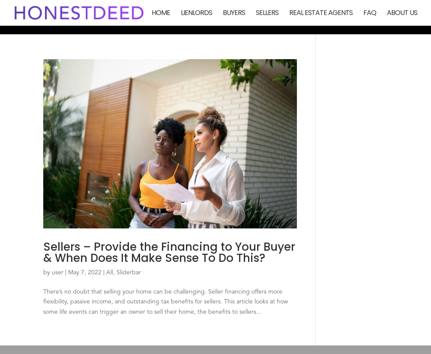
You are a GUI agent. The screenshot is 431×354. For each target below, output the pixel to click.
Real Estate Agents (321, 14)
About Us (402, 14)
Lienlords (196, 14)
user (57, 273)
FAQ (369, 14)
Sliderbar (129, 273)
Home (161, 14)
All (109, 273)
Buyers (234, 14)
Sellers (267, 14)
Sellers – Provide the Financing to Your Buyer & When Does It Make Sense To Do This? (169, 252)
